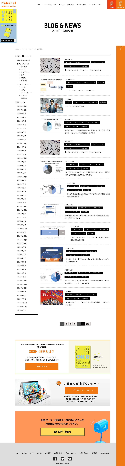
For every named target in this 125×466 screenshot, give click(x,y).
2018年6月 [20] (22, 303)
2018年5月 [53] (22, 306)
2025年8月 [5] (21, 113)
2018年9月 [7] (21, 291)
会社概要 (70, 4)
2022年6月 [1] (21, 165)
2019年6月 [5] (21, 258)
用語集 (23, 78)
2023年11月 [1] (22, 143)
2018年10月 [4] (22, 288)
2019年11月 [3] (22, 240)
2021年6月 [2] (21, 188)
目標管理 (24, 80)
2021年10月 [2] (22, 176)
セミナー (24, 90)
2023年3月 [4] (21, 151)
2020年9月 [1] (21, 214)
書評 (22, 75)
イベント (24, 87)
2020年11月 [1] (22, 206)
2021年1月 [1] (21, 202)
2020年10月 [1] (22, 210)
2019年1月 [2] (21, 277)
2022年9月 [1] (21, 162)
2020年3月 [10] (22, 228)
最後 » (89, 321)
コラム (23, 69)
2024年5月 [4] (21, 136)
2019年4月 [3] (21, 265)
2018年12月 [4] (22, 280)
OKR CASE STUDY (23, 60)
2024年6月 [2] (21, 132)
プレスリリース (26, 92)
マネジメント (25, 72)
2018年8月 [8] (21, 295)
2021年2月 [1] (21, 199)
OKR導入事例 (81, 4)
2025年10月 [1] (22, 110)
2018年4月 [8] (21, 310)
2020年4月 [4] (21, 225)
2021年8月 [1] (21, 180)
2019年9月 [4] (21, 247)
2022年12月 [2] (22, 158)
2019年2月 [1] (21, 273)
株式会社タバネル (64, 460)
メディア (24, 95)
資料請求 (94, 450)
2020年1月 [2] (21, 232)
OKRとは (62, 4)
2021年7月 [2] (21, 184)
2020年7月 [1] (21, 217)
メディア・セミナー (23, 84)
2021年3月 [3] (21, 195)
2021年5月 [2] (21, 191)
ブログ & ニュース (95, 4)
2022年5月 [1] (21, 169)
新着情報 (24, 98)
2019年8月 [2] (21, 251)
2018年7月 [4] (21, 299)
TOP (38, 4)
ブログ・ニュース (23, 64)
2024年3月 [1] (21, 139)
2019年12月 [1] (22, 236)
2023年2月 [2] (21, 154)
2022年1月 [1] (21, 173)
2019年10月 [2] (22, 243)
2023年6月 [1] (21, 147)
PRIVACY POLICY (105, 450)
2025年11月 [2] (22, 106)
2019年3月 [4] (21, 269)
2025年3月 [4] (21, 121)
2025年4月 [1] (21, 117)
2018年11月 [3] (22, 284)
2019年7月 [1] (21, 254)
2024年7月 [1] (21, 128)
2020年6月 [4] (21, 221)
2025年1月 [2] (21, 125)
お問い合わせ (84, 450)
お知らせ (24, 66)
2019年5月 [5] (21, 262)
